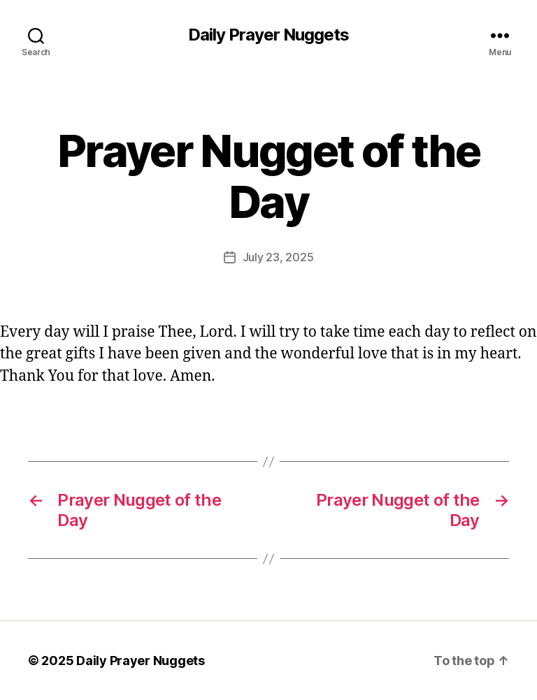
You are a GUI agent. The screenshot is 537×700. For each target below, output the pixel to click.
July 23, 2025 (278, 257)
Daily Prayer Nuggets (268, 35)
